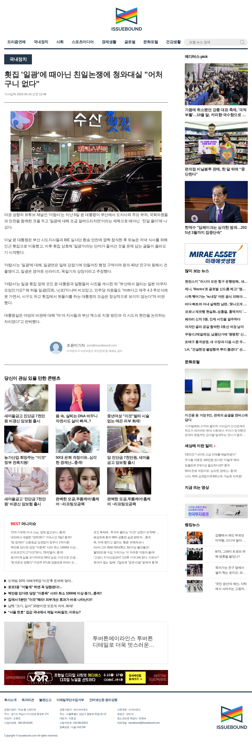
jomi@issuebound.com (102, 345)
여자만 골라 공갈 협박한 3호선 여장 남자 (214, 327)
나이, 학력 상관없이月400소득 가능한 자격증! (213, 476)
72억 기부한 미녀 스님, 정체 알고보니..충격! (38, 532)
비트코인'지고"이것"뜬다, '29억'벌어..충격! (37, 552)
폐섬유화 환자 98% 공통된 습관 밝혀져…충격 (122, 537)
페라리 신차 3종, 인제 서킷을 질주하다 (212, 319)
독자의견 (28, 700)
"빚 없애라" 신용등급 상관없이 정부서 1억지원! (40, 542)
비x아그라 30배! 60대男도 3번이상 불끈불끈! (121, 547)
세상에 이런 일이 (200, 446)
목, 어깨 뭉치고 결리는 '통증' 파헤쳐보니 (118, 542)
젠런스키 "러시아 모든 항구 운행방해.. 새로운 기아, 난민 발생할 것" (216, 282)
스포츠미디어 (83, 42)
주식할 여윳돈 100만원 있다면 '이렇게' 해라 (212, 460)
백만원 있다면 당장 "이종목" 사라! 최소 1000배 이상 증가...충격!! (45, 547)
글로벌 (129, 42)
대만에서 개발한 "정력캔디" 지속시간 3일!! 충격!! (41, 537)
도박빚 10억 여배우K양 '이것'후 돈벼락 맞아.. (40, 581)
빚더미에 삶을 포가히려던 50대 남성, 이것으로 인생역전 (45, 557)
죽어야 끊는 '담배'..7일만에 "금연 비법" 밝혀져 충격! (125, 562)
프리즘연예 (16, 42)
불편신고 (45, 700)
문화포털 (150, 42)
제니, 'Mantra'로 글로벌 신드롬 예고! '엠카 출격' (215, 289)
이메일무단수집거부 (70, 700)
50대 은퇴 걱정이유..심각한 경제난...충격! (211, 470)
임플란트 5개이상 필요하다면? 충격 (207, 465)
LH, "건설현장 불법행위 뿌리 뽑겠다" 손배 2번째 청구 (215, 350)
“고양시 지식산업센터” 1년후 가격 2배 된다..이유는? (126, 557)
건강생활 (173, 42)
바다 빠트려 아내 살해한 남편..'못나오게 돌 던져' (216, 304)
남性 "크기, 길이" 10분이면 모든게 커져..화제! (40, 606)
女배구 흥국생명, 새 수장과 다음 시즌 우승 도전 (215, 342)
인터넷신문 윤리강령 (103, 700)
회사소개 (10, 700)
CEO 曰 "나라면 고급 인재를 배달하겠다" (210, 454)
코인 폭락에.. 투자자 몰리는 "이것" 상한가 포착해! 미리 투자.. (127, 532)
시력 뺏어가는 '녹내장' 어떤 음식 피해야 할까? (216, 297)
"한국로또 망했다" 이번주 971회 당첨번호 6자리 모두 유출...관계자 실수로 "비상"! (45, 562)
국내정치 (41, 42)
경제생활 (109, 42)
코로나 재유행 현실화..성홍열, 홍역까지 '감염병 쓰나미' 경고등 (216, 312)
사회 (60, 42)
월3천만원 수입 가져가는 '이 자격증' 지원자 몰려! (124, 552)
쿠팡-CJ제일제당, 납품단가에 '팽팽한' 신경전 (216, 335)
